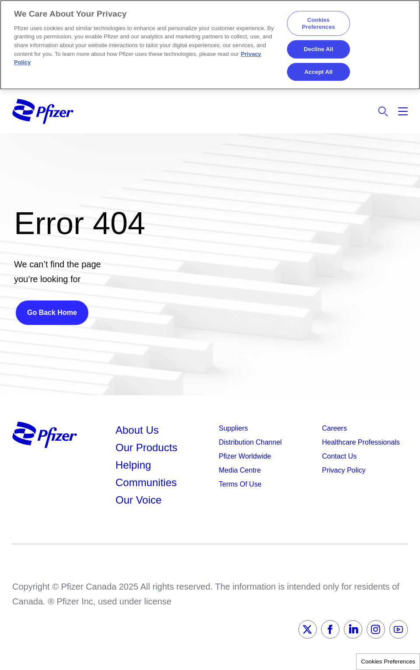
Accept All (318, 72)
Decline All (318, 49)
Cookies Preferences (388, 661)
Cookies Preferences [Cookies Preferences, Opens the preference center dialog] (318, 23)
